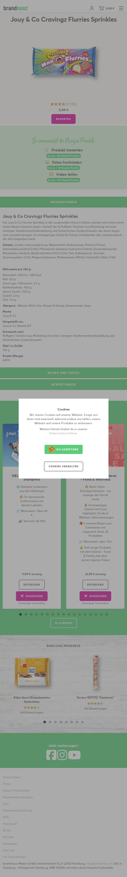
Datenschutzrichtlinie (63, 433)
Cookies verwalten (63, 466)
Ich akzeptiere (63, 449)
